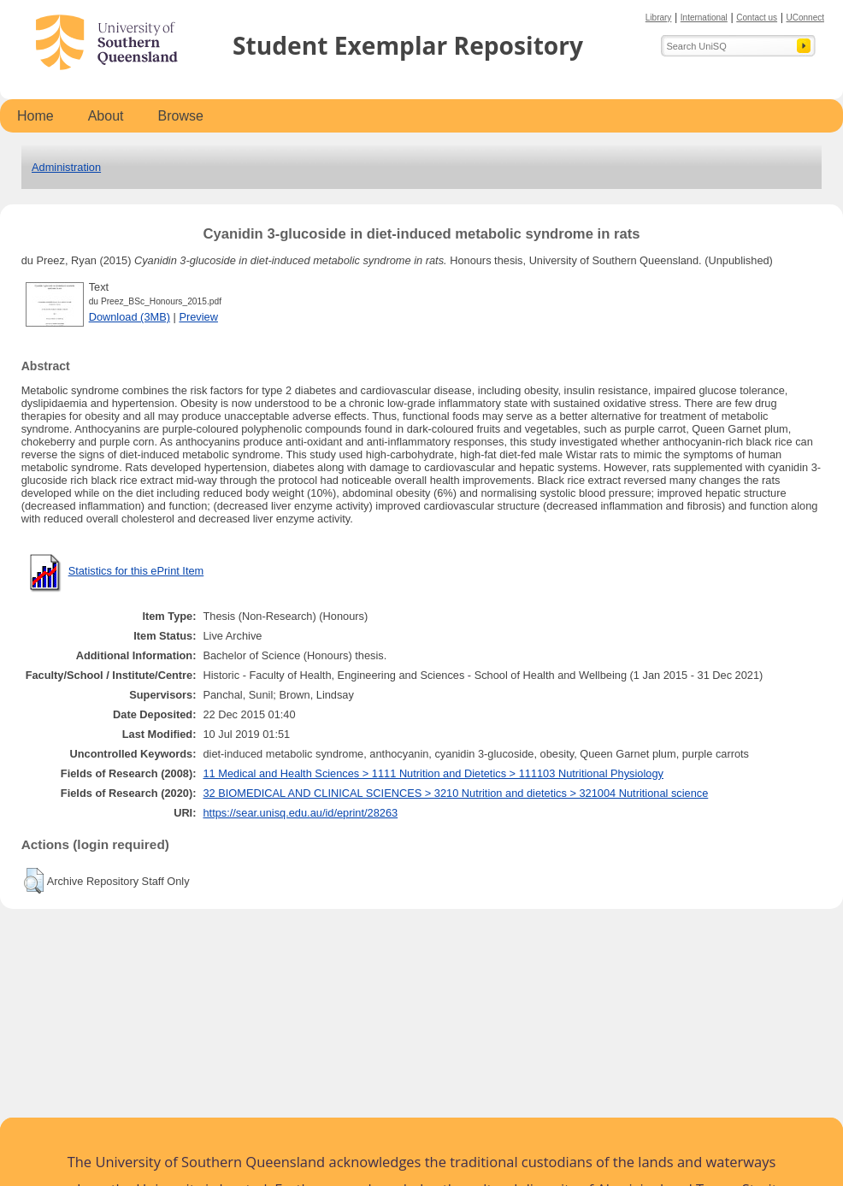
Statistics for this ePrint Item (136, 570)
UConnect (805, 17)
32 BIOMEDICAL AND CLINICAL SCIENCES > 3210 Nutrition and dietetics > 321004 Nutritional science (455, 793)
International (704, 17)
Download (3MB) (129, 316)
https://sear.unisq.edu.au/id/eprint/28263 (300, 812)
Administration (66, 167)
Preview (198, 316)
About (106, 116)
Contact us (756, 17)
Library (659, 17)
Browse (180, 116)
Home (35, 116)
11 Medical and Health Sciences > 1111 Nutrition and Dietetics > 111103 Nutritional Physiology (433, 773)
